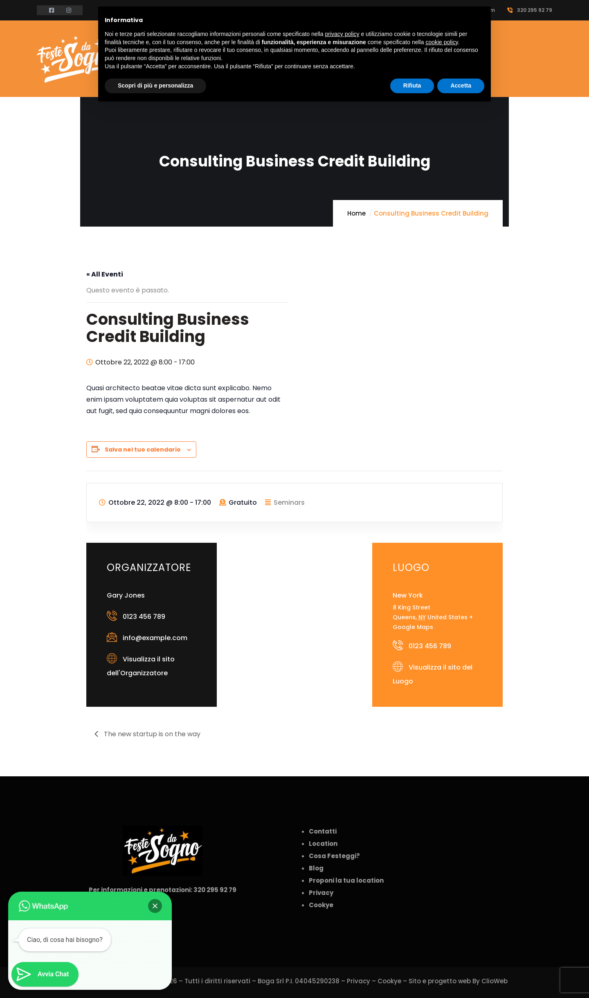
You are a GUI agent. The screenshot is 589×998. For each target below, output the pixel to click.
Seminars (289, 502)
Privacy (358, 981)
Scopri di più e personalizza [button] (155, 85)
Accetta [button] (460, 85)
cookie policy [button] (441, 42)
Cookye (389, 981)
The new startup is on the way (151, 734)
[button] (155, 906)
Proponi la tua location (346, 880)
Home (356, 213)
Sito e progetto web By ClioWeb (458, 981)
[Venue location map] (294, 586)
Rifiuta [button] (412, 85)
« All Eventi (104, 274)
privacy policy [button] (342, 34)
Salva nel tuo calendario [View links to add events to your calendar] (143, 449)
